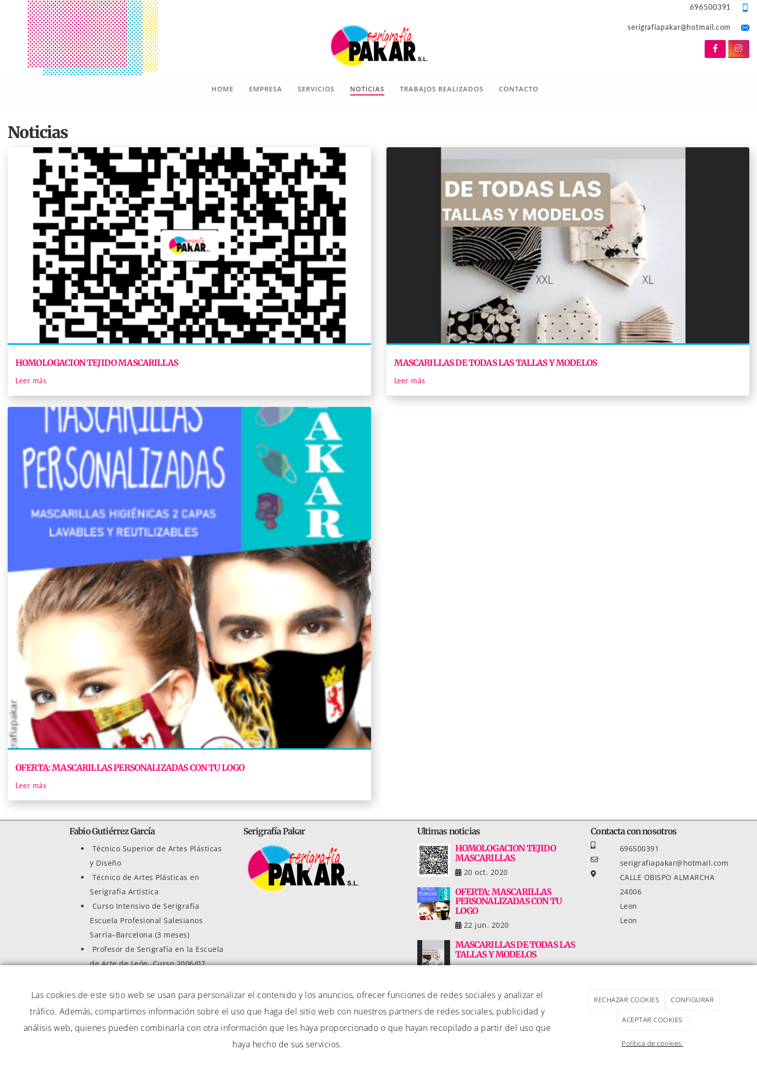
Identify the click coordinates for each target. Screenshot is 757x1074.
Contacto (518, 88)
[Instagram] (738, 49)
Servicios (316, 88)
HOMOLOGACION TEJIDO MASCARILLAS (96, 362)
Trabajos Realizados (441, 88)
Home (222, 88)
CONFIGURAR (692, 999)
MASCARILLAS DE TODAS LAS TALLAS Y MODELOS (495, 362)
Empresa (265, 88)
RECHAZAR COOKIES (626, 999)
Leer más (31, 380)
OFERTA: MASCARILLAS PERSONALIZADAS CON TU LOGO (129, 767)
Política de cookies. (652, 1043)
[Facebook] (715, 49)
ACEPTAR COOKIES (652, 1019)
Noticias (367, 88)
